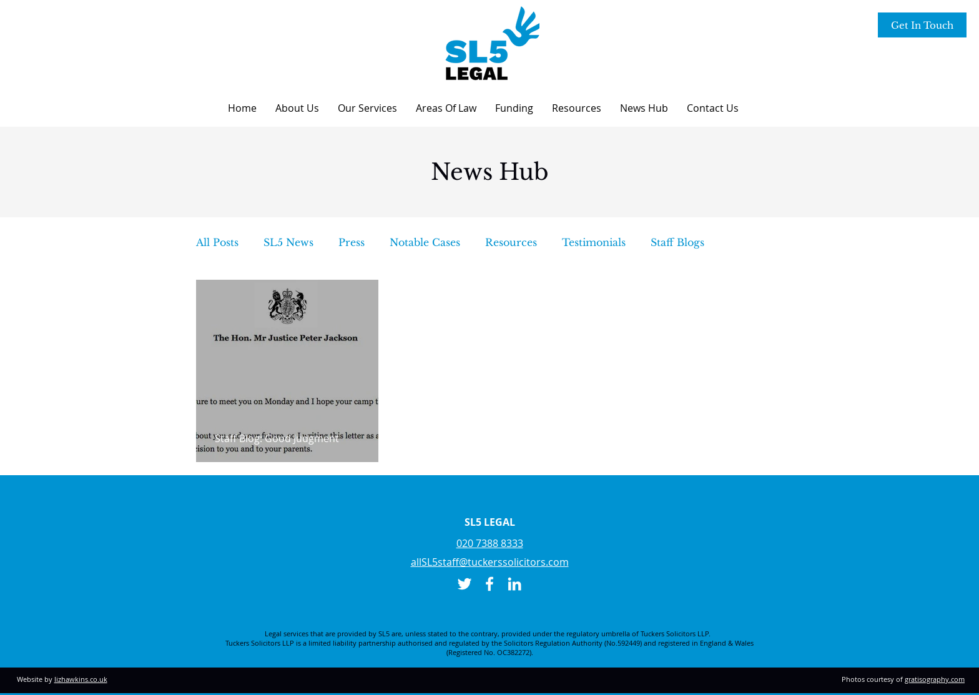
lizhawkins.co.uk (80, 679)
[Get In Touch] (922, 24)
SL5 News (288, 242)
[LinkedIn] (514, 583)
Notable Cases (425, 242)
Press (351, 242)
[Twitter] (464, 583)
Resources (511, 242)
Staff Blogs (677, 242)
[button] (297, 108)
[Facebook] (489, 583)
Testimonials (594, 242)
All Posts (217, 242)
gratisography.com (935, 679)
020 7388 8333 (489, 543)
